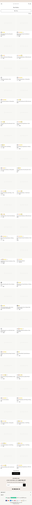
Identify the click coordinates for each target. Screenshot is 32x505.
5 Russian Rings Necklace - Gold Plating (23, 444)
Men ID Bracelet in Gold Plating (6, 146)
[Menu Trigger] (1, 3)
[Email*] (14, 485)
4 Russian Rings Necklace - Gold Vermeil (23, 192)
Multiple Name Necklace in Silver (6, 79)
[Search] (28, 3)
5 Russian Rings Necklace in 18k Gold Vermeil (24, 57)
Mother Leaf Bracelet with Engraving (6, 57)
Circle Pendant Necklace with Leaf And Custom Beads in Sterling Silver (7, 308)
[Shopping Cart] (30, 3)
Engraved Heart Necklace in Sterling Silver (7, 101)
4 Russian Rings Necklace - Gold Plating (23, 422)
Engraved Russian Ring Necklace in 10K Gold (24, 466)
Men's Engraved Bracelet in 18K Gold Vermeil (24, 101)
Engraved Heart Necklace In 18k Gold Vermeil (24, 215)
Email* (8, 485)
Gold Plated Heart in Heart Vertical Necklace (8, 215)
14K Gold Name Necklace (21, 260)
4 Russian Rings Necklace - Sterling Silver (7, 422)
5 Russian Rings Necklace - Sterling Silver (23, 79)
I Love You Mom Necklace (5, 399)
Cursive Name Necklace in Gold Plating (7, 444)
